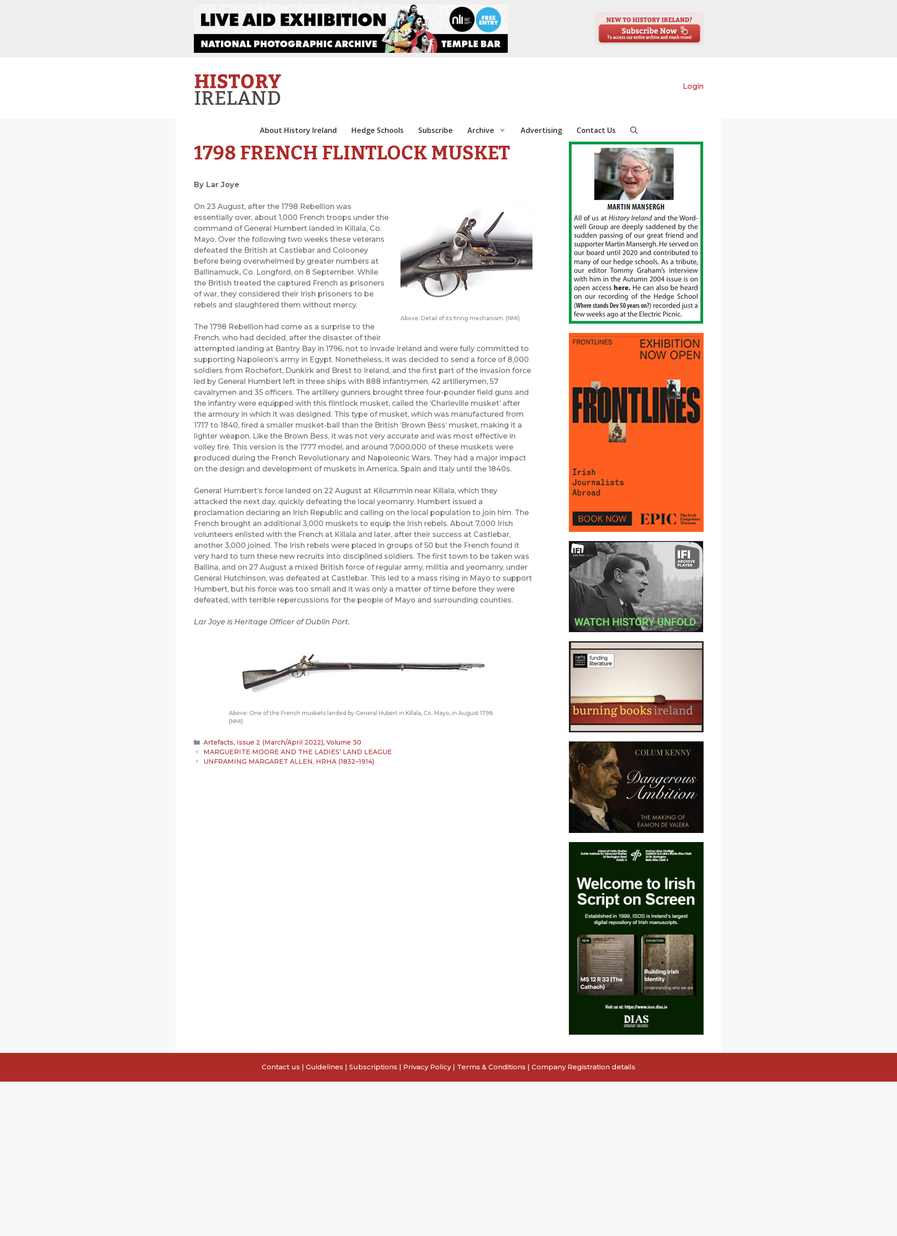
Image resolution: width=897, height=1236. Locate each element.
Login (693, 86)
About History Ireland (298, 130)
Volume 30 (338, 742)
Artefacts (218, 742)
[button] (634, 130)
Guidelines (324, 1066)
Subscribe (435, 130)
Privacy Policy (427, 1066)
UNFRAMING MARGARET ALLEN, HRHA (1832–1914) (284, 761)
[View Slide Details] (351, 29)
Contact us (281, 1066)
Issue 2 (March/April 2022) (277, 742)
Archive (490, 130)
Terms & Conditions (491, 1066)
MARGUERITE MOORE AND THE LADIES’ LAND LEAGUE (293, 752)
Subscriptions (373, 1066)
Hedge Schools (377, 130)
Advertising (541, 130)
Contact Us (596, 130)
